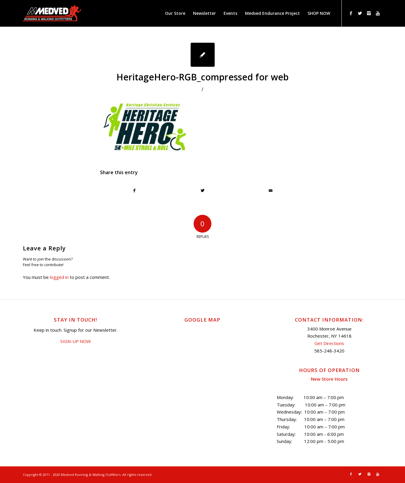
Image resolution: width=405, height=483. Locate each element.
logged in (59, 277)
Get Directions (329, 343)
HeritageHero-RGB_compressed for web (202, 77)
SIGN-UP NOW (75, 341)
